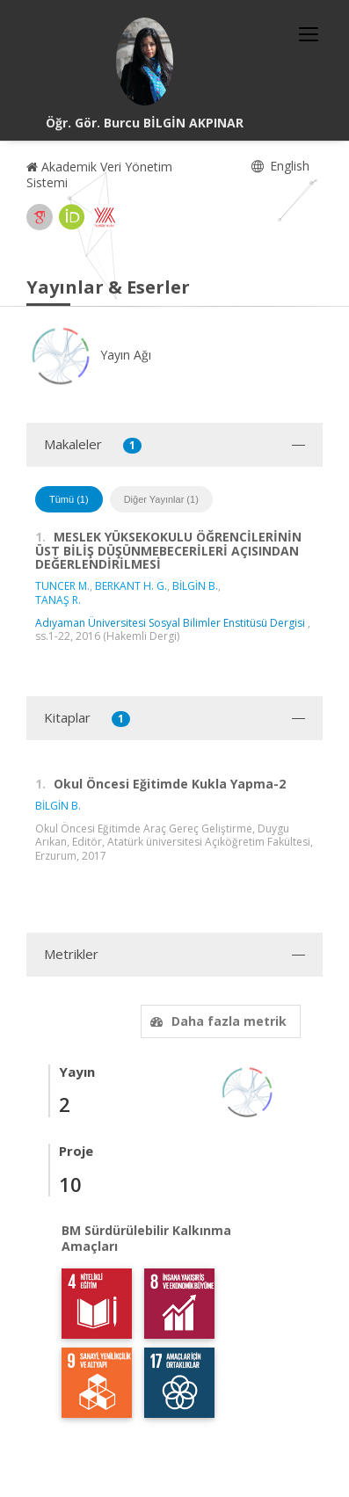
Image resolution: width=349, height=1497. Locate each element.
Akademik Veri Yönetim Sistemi (99, 174)
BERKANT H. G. (131, 585)
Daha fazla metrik (216, 1021)
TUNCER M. (62, 585)
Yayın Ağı (88, 354)
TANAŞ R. (58, 599)
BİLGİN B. (195, 585)
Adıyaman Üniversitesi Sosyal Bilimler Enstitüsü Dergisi (170, 622)
